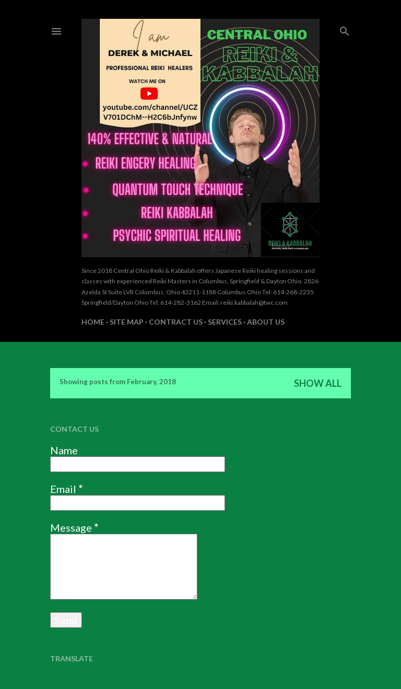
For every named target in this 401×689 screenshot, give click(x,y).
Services (225, 321)
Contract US (176, 321)
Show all (317, 383)
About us (266, 321)
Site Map (127, 321)
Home (92, 321)
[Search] (344, 29)
